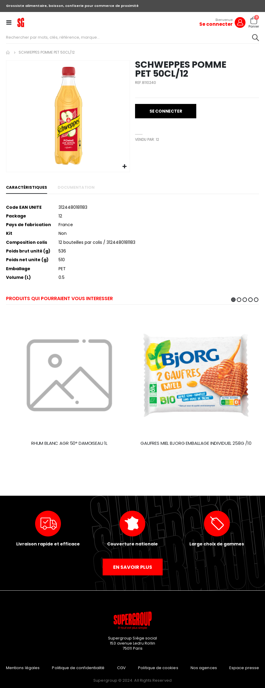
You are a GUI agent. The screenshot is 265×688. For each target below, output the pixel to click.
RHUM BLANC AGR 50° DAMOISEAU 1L (69, 443)
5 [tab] (256, 299)
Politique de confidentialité (78, 668)
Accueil (8, 52)
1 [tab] (233, 299)
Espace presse (244, 668)
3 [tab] (244, 299)
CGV (121, 668)
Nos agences (204, 668)
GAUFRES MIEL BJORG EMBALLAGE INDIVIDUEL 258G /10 (195, 443)
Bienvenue (224, 20)
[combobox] (132, 37)
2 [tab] (239, 299)
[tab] (26, 188)
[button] (124, 166)
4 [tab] (250, 299)
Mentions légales (23, 668)
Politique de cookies (158, 668)
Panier (253, 26)
